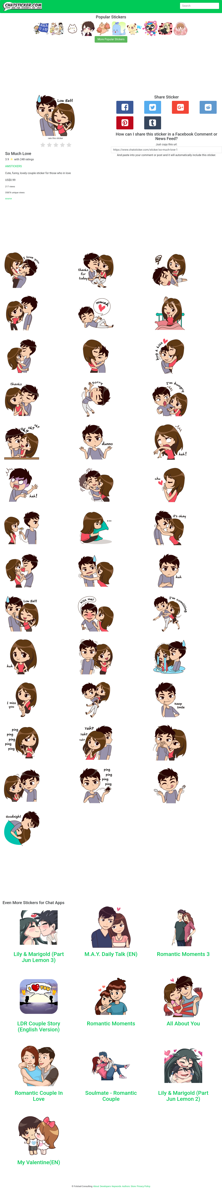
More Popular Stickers (111, 39)
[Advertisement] (103, 71)
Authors (126, 1186)
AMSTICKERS (13, 166)
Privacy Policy (143, 1186)
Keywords (116, 1186)
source (8, 198)
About (96, 1186)
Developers (105, 1186)
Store (133, 1186)
